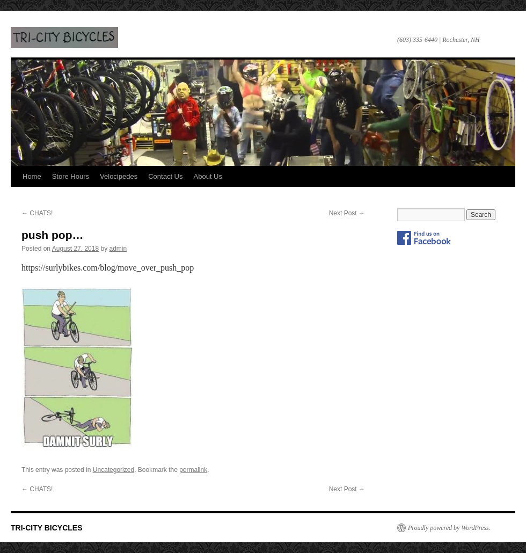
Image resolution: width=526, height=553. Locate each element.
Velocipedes (118, 176)
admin (118, 248)
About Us (208, 176)
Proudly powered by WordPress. (449, 528)
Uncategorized (113, 470)
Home (32, 176)
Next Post (347, 213)
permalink (193, 470)
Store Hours (70, 176)
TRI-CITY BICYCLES (64, 37)
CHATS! (37, 213)
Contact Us (165, 176)
